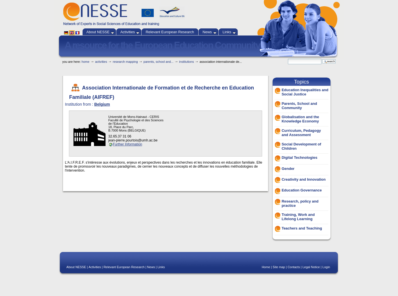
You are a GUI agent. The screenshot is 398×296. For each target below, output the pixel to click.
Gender (288, 168)
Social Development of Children (301, 146)
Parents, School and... (158, 61)
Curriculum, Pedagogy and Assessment (301, 132)
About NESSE (100, 32)
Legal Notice (311, 267)
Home (86, 61)
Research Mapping (125, 61)
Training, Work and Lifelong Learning (298, 216)
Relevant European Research (170, 32)
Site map (279, 267)
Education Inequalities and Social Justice (305, 92)
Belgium (102, 104)
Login (326, 267)
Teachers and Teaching (302, 228)
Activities (129, 32)
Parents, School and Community (299, 105)
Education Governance (302, 190)
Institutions (186, 61)
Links (229, 32)
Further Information (127, 144)
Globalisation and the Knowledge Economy (300, 119)
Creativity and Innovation (304, 179)
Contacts (294, 267)
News (209, 32)
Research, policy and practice (300, 203)
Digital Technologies (299, 157)
